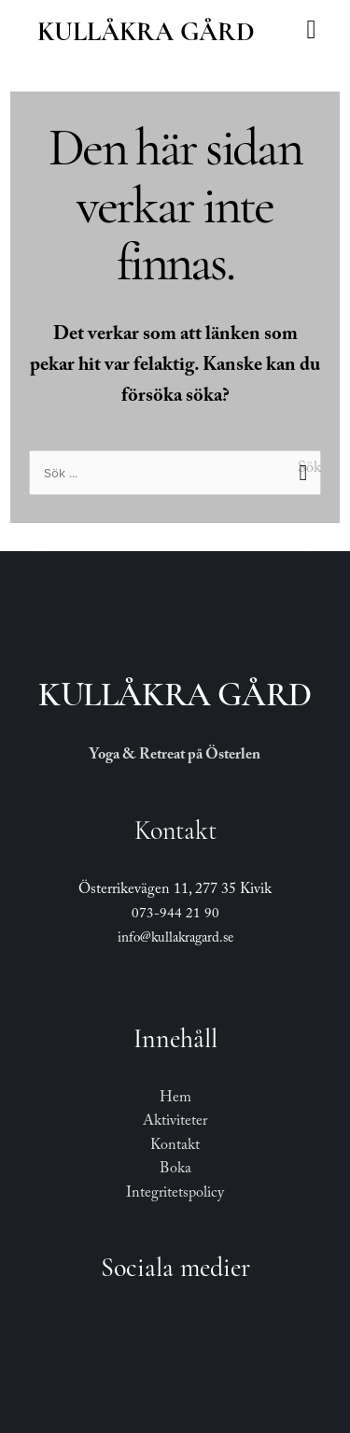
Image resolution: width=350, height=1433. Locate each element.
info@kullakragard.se (175, 940)
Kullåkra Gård (146, 32)
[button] (311, 30)
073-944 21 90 (175, 915)
